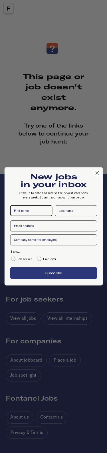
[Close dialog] (97, 173)
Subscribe (53, 273)
